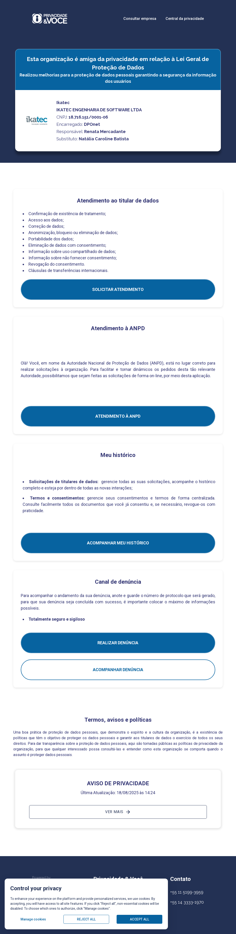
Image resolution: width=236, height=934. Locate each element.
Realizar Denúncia (117, 642)
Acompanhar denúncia (118, 669)
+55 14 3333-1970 (187, 902)
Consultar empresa (139, 18)
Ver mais (118, 812)
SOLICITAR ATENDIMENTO (118, 289)
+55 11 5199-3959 (186, 892)
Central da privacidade (185, 18)
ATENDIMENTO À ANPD (117, 416)
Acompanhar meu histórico (118, 542)
